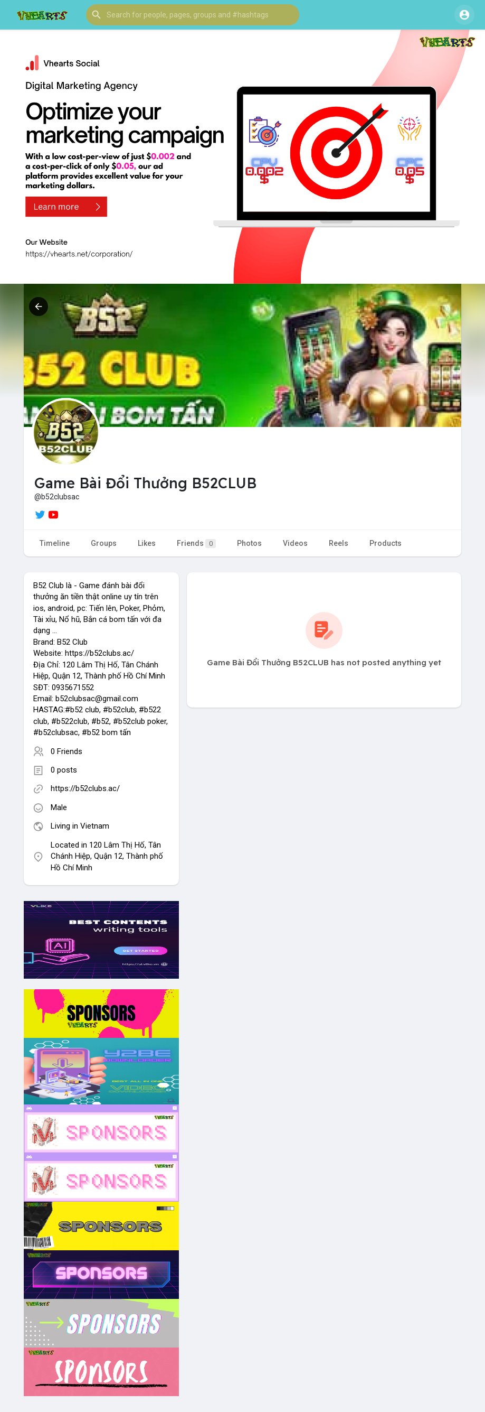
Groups (104, 543)
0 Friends (66, 751)
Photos (249, 543)
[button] (192, 14)
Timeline (55, 543)
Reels (338, 543)
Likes (147, 543)
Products (385, 543)
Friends (196, 543)
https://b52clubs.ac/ (85, 788)
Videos (295, 543)
